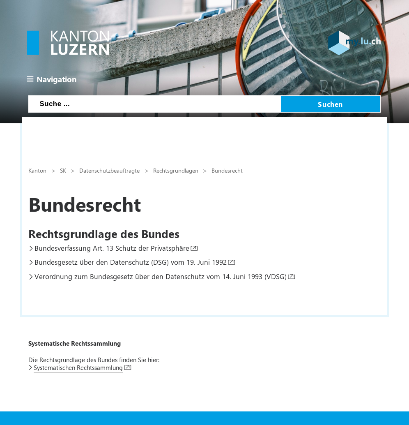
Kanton (37, 170)
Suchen (330, 104)
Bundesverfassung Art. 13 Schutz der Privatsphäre (111, 247)
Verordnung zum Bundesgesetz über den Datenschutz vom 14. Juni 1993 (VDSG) (160, 276)
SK (63, 170)
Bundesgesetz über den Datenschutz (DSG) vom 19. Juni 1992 (130, 261)
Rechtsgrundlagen (175, 170)
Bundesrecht (227, 170)
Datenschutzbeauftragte (109, 170)
